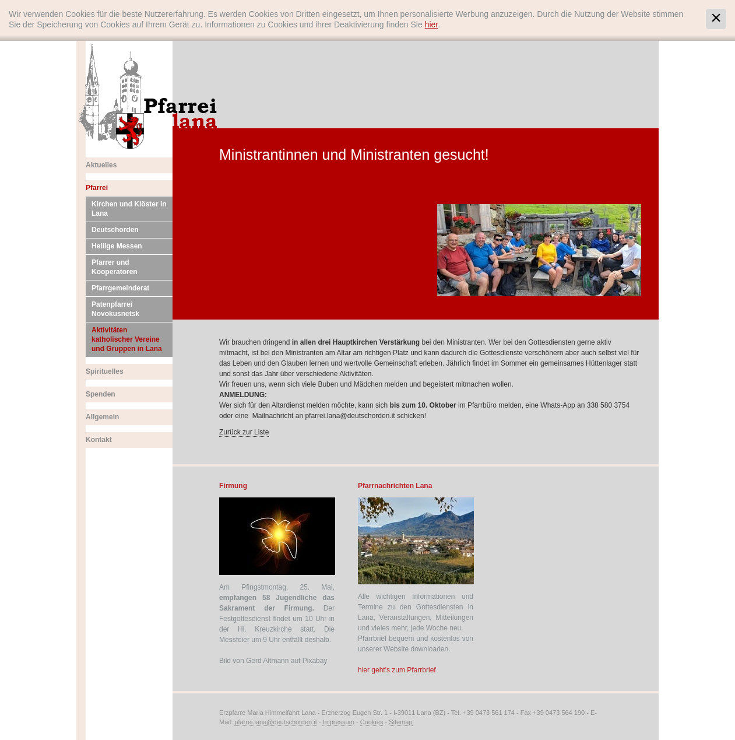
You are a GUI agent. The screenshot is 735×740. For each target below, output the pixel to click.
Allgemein (102, 417)
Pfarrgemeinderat (120, 288)
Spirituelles (105, 371)
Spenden (100, 394)
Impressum (338, 721)
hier (431, 24)
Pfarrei (97, 188)
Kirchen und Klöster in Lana (129, 209)
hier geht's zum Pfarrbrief (397, 670)
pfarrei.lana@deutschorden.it (275, 721)
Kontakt (99, 440)
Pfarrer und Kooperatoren (115, 267)
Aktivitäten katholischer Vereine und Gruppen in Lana (127, 339)
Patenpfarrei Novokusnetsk (115, 309)
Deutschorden (115, 230)
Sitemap (400, 721)
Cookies (372, 721)
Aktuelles (101, 165)
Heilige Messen (117, 246)
